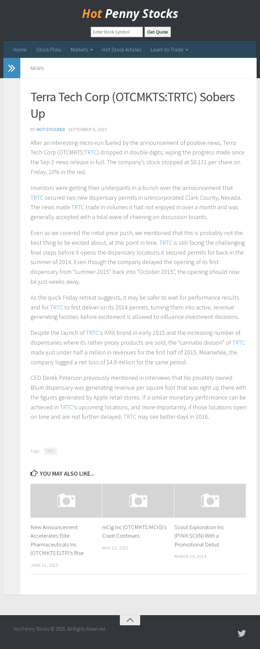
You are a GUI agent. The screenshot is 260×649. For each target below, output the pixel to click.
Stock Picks (48, 49)
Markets (79, 49)
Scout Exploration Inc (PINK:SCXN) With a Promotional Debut (199, 535)
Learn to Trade (166, 49)
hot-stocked (51, 129)
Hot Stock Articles (121, 49)
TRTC (90, 152)
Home (20, 49)
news (37, 68)
